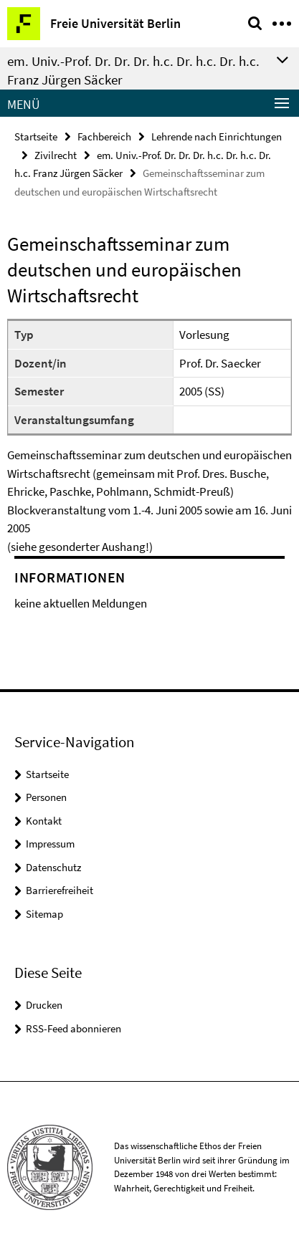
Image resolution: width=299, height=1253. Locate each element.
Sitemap (44, 914)
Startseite (35, 136)
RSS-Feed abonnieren (73, 1028)
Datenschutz (53, 867)
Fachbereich (104, 136)
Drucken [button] (44, 1005)
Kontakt (44, 820)
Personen (46, 797)
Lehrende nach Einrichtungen (216, 136)
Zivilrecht (55, 155)
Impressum (50, 843)
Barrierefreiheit (59, 890)
